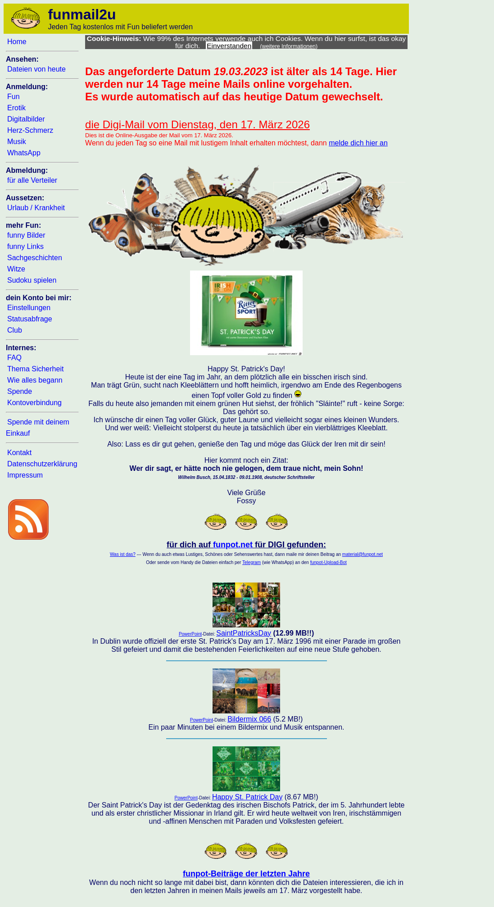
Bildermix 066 (249, 719)
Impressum (25, 475)
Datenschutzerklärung (42, 464)
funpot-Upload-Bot (328, 562)
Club (14, 330)
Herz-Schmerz (30, 130)
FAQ (14, 357)
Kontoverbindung (34, 402)
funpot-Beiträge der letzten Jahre (246, 873)
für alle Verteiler (32, 180)
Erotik (16, 108)
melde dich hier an (358, 143)
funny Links (25, 246)
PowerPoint (190, 634)
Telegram (251, 562)
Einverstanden (229, 46)
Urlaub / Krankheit (36, 208)
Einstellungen (28, 307)
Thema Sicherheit (35, 369)
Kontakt (19, 452)
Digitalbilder (26, 119)
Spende (19, 391)
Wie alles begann (35, 380)
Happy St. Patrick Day (247, 797)
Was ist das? (123, 554)
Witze (16, 269)
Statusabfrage (29, 319)
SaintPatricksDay (243, 633)
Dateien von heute (36, 69)
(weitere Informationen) (289, 46)
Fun (13, 96)
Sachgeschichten (34, 258)
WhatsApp (24, 153)
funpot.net (233, 544)
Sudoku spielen (31, 280)
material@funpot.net (362, 554)
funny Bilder (26, 235)
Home (17, 41)
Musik (16, 141)
